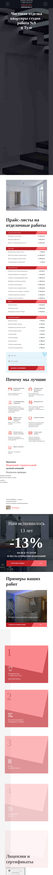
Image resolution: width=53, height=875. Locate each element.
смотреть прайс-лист (42, 232)
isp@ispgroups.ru (26, 7)
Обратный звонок (26, 5)
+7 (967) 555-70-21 (26, 2)
